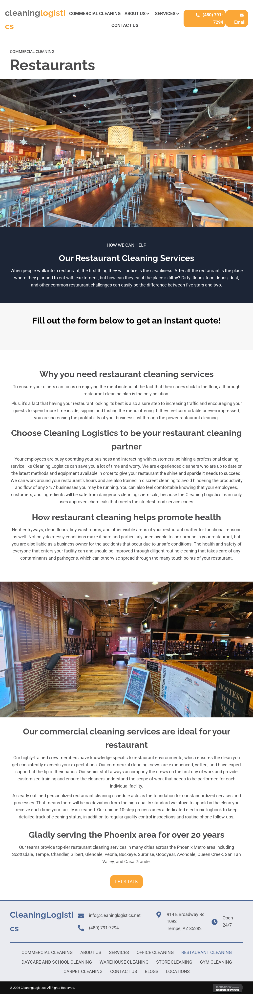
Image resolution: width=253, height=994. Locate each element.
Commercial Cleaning (47, 952)
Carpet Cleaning (83, 971)
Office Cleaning (155, 952)
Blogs (151, 971)
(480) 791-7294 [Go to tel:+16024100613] (104, 927)
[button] (147, 13)
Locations (178, 971)
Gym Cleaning (216, 962)
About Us (90, 952)
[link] (95, 14)
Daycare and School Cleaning (56, 962)
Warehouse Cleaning (124, 962)
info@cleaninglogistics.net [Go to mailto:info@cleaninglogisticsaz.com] (115, 915)
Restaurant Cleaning (206, 952)
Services (119, 952)
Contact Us (123, 971)
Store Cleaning (174, 962)
